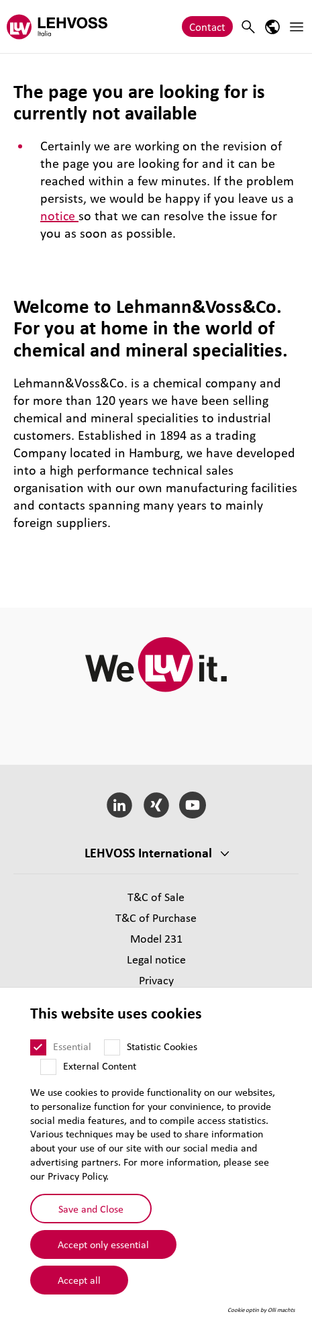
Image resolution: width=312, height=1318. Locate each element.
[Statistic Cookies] (112, 1047)
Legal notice (156, 959)
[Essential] (38, 1047)
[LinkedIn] (119, 805)
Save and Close (90, 1209)
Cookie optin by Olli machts (261, 1310)
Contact (207, 26)
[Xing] (156, 805)
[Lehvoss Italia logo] (57, 26)
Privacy (156, 980)
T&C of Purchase (156, 917)
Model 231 (156, 938)
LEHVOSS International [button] (148, 852)
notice (59, 215)
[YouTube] (192, 805)
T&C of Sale (156, 896)
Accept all (79, 1280)
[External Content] (48, 1067)
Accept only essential (103, 1244)
